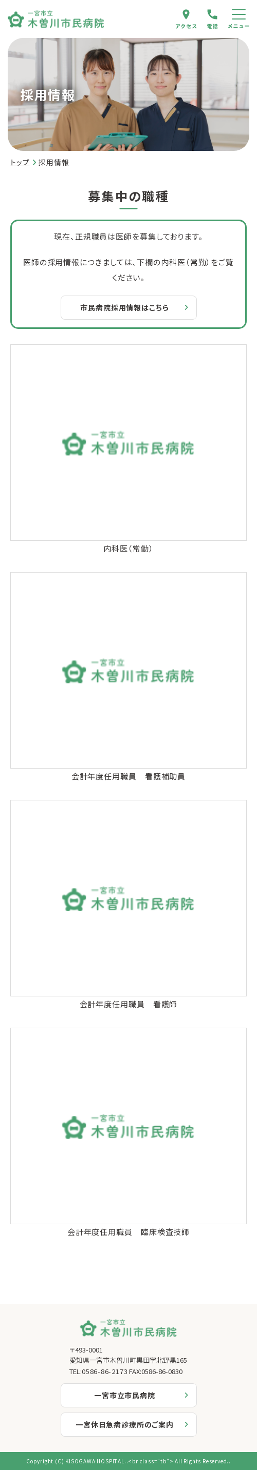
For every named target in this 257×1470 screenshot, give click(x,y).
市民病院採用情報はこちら (124, 307)
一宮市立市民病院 (124, 1395)
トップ (20, 162)
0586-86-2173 (104, 1371)
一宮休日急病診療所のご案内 (125, 1424)
